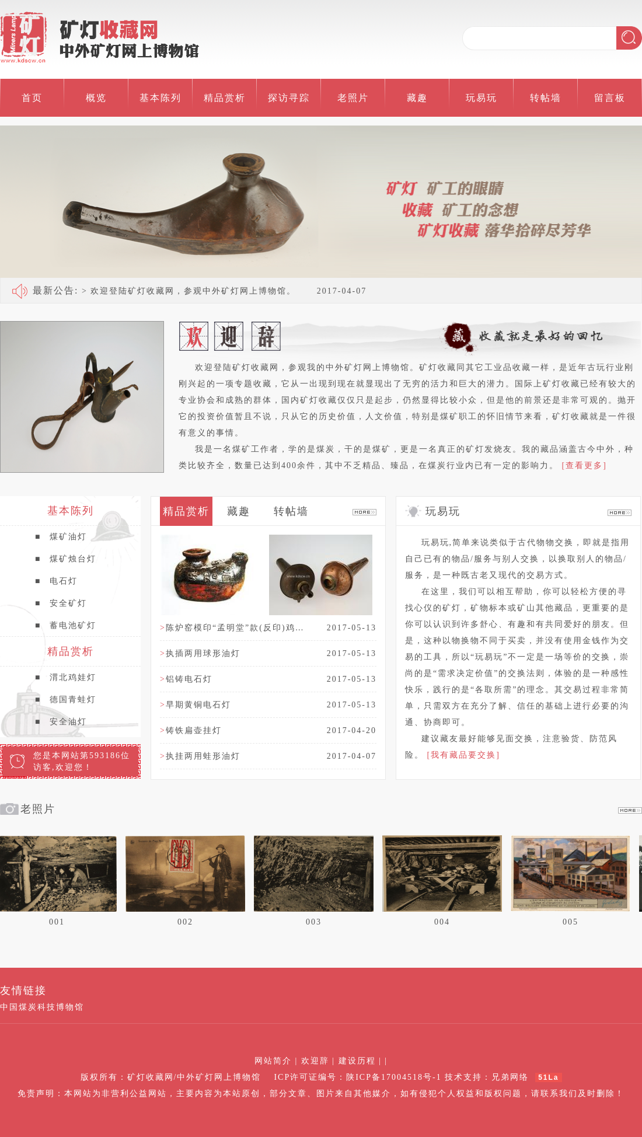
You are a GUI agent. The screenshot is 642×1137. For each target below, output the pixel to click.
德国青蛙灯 (65, 700)
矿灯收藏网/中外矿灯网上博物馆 (194, 1077)
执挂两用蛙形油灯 (200, 756)
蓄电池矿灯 (65, 626)
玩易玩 (481, 98)
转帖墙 (545, 98)
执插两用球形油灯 (200, 653)
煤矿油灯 (61, 537)
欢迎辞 (315, 1060)
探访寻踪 (289, 98)
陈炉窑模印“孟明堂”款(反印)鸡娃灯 (236, 627)
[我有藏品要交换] (463, 755)
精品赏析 (225, 98)
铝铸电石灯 (186, 679)
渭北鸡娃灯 (65, 678)
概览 (96, 98)
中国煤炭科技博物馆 (42, 1007)
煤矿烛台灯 (65, 559)
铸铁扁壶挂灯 (191, 730)
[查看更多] (584, 465)
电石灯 (56, 581)
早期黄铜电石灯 (195, 704)
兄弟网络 (510, 1077)
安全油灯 (61, 722)
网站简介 (273, 1060)
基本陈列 (160, 98)
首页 (32, 98)
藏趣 (417, 98)
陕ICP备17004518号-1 (393, 1077)
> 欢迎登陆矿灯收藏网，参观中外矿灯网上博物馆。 (164, 290)
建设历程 (357, 1060)
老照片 (353, 98)
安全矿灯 (61, 603)
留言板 (610, 98)
